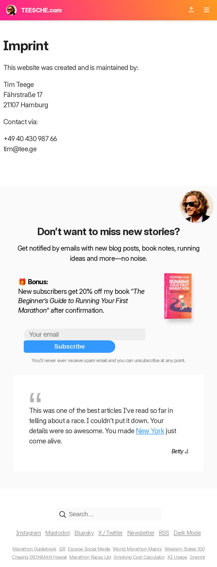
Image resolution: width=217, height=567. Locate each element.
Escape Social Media (88, 537)
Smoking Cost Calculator (142, 545)
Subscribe (169, 334)
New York (150, 419)
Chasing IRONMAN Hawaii (36, 545)
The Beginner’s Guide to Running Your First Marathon (81, 300)
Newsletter (144, 521)
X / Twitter (112, 521)
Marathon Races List (90, 545)
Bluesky (83, 521)
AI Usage (182, 545)
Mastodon (54, 521)
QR (59, 537)
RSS (169, 521)
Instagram (22, 521)
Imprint (203, 545)
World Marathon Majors (139, 537)
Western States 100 (188, 537)
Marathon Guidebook (31, 537)
